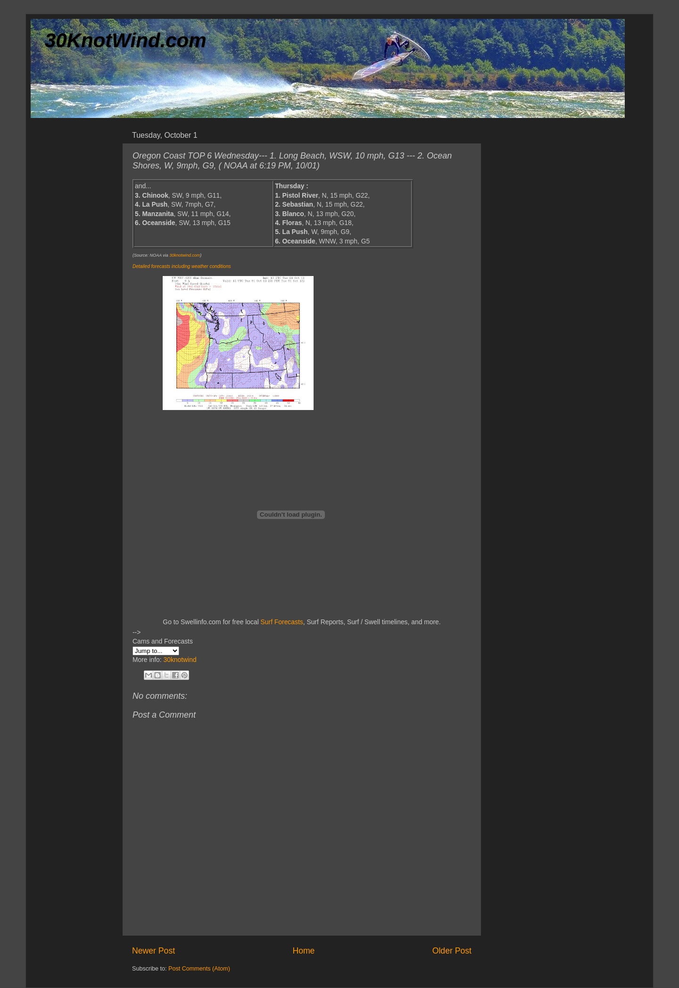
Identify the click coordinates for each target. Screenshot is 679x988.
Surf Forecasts (282, 622)
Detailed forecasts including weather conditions (181, 266)
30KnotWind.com (126, 40)
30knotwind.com (184, 255)
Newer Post (153, 950)
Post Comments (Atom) (199, 968)
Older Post (452, 950)
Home (303, 950)
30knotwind (179, 659)
